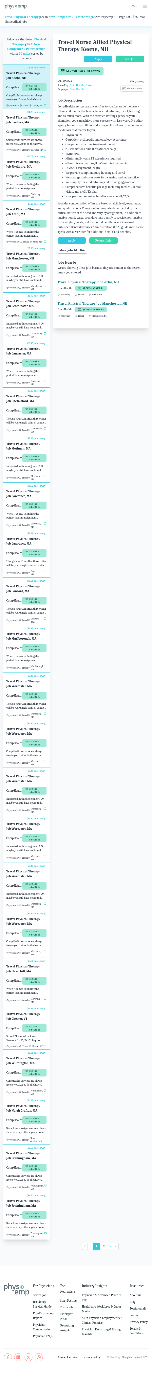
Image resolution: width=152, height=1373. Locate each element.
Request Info (103, 240)
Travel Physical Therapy (22, 17)
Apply (98, 59)
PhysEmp (115, 1357)
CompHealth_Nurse (80, 85)
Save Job (129, 59)
